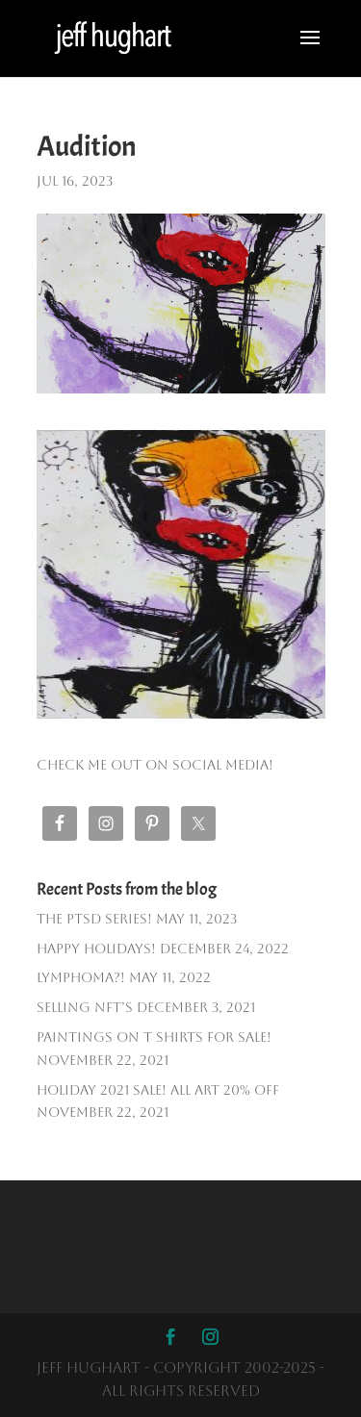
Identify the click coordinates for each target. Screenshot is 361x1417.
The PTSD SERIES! (94, 918)
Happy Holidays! (96, 948)
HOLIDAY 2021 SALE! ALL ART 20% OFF (158, 1090)
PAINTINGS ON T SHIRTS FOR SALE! (154, 1037)
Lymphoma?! (81, 977)
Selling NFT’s (85, 1007)
